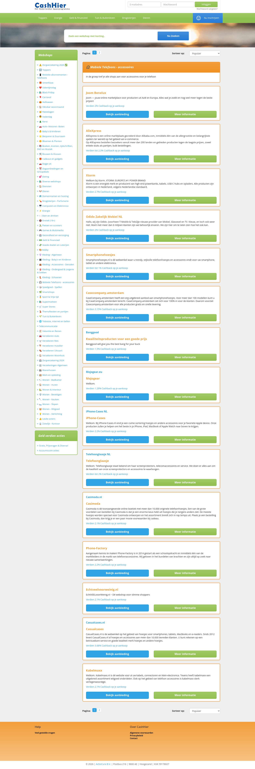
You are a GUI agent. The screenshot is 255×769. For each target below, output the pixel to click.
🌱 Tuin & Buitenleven (50, 316)
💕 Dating (44, 176)
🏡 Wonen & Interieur (50, 389)
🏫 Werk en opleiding (49, 375)
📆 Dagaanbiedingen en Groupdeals (50, 170)
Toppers (42, 17)
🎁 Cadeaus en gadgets (51, 158)
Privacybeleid (136, 735)
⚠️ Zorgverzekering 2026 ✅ (53, 64)
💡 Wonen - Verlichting (50, 413)
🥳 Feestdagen (46, 111)
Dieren (146, 17)
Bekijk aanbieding (117, 114)
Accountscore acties (49, 450)
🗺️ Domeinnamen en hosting (53, 196)
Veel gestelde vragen (45, 732)
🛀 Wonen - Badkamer (50, 379)
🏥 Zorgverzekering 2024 (51, 360)
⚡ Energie (44, 210)
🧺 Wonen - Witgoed (49, 409)
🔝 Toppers (45, 69)
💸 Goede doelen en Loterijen (54, 244)
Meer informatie (185, 114)
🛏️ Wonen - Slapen (48, 404)
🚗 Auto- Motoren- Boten (51, 126)
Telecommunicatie (48, 326)
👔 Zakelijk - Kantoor (49, 423)
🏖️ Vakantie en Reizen (50, 331)
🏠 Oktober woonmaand (51, 106)
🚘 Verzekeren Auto (49, 335)
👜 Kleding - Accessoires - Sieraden (56, 264)
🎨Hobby (43, 249)
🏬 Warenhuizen (47, 370)
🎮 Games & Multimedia (51, 230)
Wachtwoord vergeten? (207, 9)
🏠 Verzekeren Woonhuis (51, 355)
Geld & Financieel (78, 17)
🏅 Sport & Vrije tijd (49, 296)
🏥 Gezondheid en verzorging (54, 235)
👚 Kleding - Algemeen (50, 254)
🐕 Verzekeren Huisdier (51, 345)
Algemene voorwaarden (141, 732)
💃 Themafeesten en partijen (53, 311)
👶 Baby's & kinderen (49, 131)
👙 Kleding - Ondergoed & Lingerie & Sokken (55, 271)
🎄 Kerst (43, 121)
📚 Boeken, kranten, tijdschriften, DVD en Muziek (55, 148)
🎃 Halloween (46, 102)
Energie (58, 17)
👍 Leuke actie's (47, 418)
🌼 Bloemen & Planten (50, 141)
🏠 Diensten (45, 186)
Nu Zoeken (173, 35)
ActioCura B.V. (103, 764)
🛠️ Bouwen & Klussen (50, 153)
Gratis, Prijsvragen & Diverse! (53, 445)
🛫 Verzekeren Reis (48, 340)
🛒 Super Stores (47, 306)
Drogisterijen (129, 17)
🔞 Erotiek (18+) (47, 220)
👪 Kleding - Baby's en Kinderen (55, 259)
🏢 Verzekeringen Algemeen (53, 365)
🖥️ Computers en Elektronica (53, 205)
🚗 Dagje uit (45, 163)
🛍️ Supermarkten (48, 301)
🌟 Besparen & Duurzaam (52, 136)
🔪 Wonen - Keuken (49, 399)
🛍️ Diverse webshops (50, 181)
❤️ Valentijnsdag (47, 87)
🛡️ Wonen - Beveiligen (50, 394)
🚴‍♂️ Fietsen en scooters (50, 225)
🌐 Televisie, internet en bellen (54, 321)
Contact (134, 738)
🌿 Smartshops (46, 292)
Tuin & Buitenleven (105, 17)
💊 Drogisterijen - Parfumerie (53, 201)
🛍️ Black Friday (46, 92)
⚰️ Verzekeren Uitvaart (50, 350)
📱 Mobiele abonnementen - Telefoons (52, 76)
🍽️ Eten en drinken (48, 215)
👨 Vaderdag (45, 116)
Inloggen (206, 4)
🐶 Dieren (44, 191)
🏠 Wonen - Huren (48, 384)
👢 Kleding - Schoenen (50, 277)
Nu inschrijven (211, 17)
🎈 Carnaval (45, 97)
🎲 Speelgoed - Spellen (50, 287)
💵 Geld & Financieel (49, 240)
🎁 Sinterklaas (46, 82)
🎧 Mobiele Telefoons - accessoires (56, 282)
